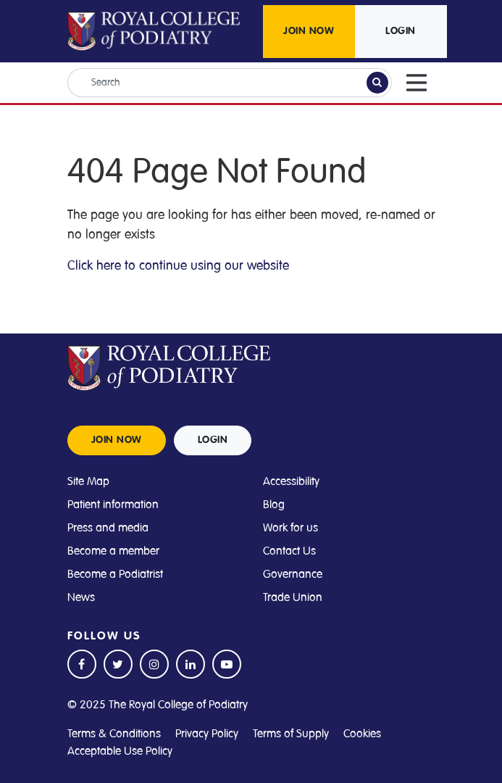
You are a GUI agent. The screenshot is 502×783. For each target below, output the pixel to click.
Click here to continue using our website (178, 265)
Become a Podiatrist (115, 574)
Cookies (362, 734)
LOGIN (400, 31)
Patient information (113, 504)
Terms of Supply (291, 734)
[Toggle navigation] (416, 82)
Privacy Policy (206, 734)
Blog (274, 504)
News (81, 597)
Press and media (107, 528)
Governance (292, 574)
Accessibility (291, 481)
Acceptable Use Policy (119, 751)
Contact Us (289, 551)
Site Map (88, 481)
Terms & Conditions (114, 734)
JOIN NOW (308, 31)
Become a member (113, 551)
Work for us (290, 528)
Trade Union (292, 597)
